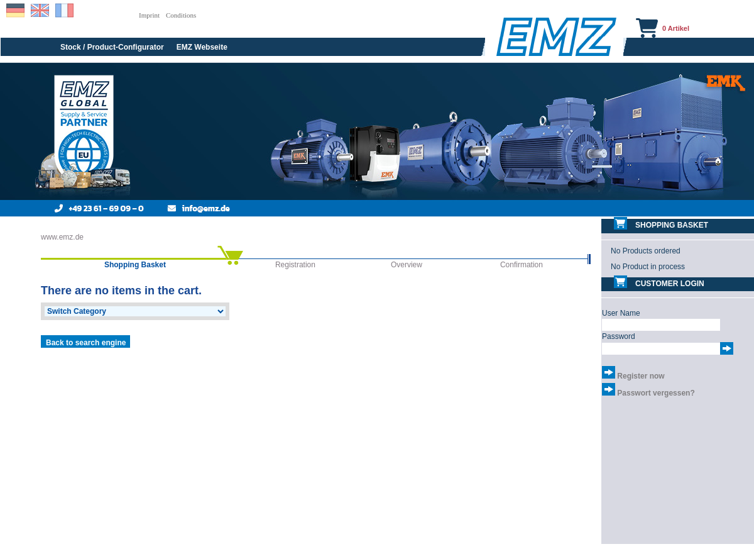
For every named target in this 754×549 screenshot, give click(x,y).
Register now (640, 376)
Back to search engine (86, 342)
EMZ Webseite (202, 47)
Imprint (149, 15)
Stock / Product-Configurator (112, 47)
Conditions (181, 15)
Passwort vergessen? (655, 393)
